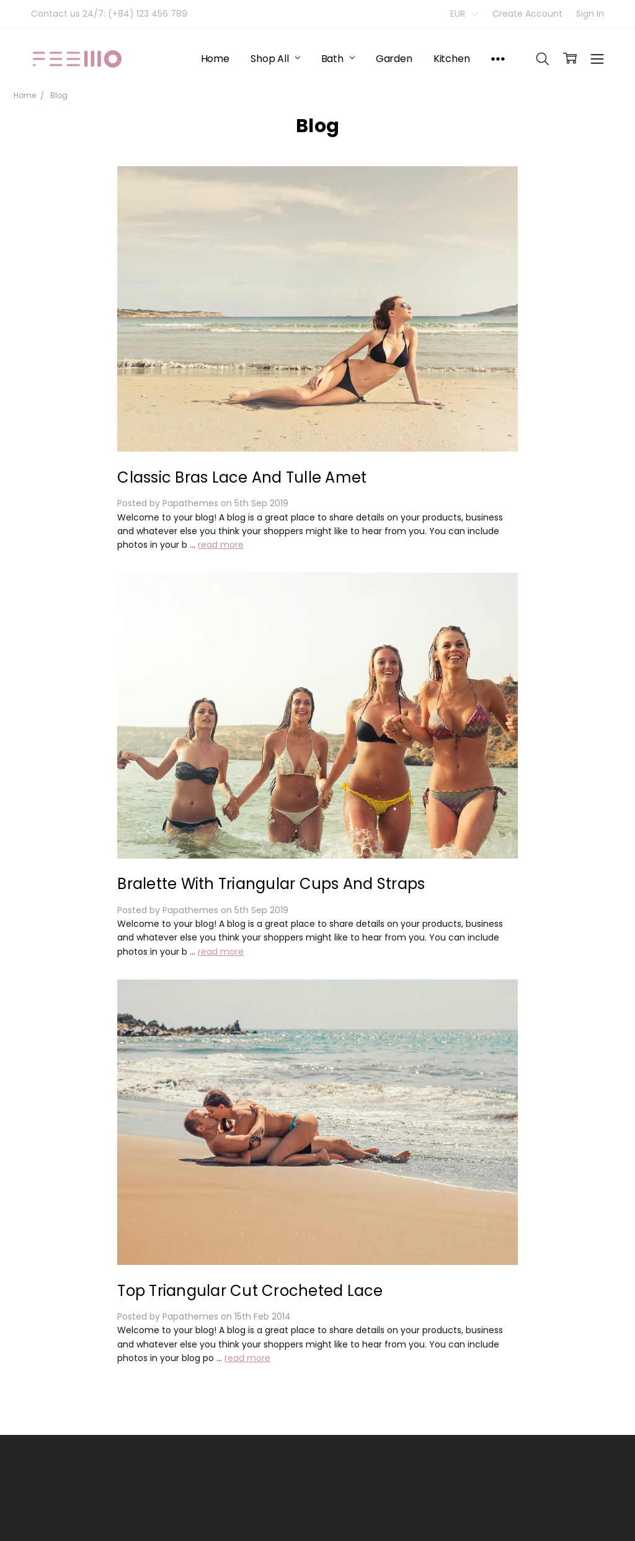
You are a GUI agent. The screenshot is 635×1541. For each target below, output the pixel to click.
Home (215, 58)
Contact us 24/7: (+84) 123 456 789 (109, 14)
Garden (394, 58)
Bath (338, 58)
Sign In (590, 14)
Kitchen (451, 58)
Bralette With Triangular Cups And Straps (271, 883)
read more (221, 544)
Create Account (527, 14)
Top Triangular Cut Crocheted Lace (250, 1290)
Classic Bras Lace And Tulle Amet (241, 477)
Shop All (275, 58)
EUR (464, 14)
